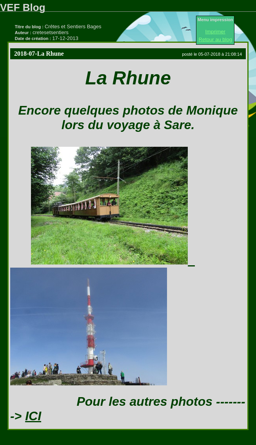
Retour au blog (215, 39)
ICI (33, 416)
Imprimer (215, 32)
